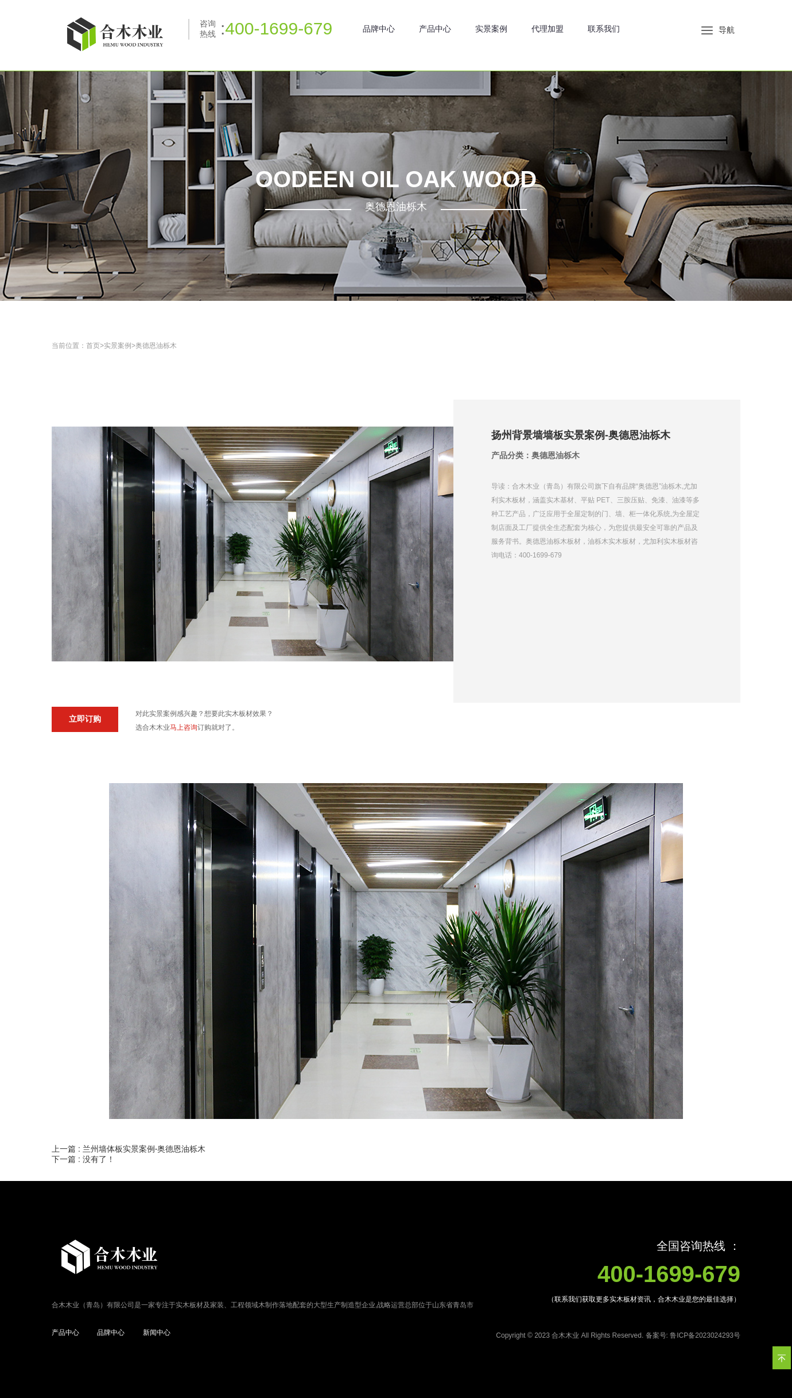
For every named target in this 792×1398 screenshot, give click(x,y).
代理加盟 (547, 28)
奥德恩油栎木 (156, 346)
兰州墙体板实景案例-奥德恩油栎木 (144, 1148)
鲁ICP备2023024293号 (705, 1335)
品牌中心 (379, 28)
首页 (93, 346)
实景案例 (491, 28)
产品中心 (435, 28)
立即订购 (85, 718)
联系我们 (604, 28)
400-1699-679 (278, 28)
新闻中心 (156, 1333)
